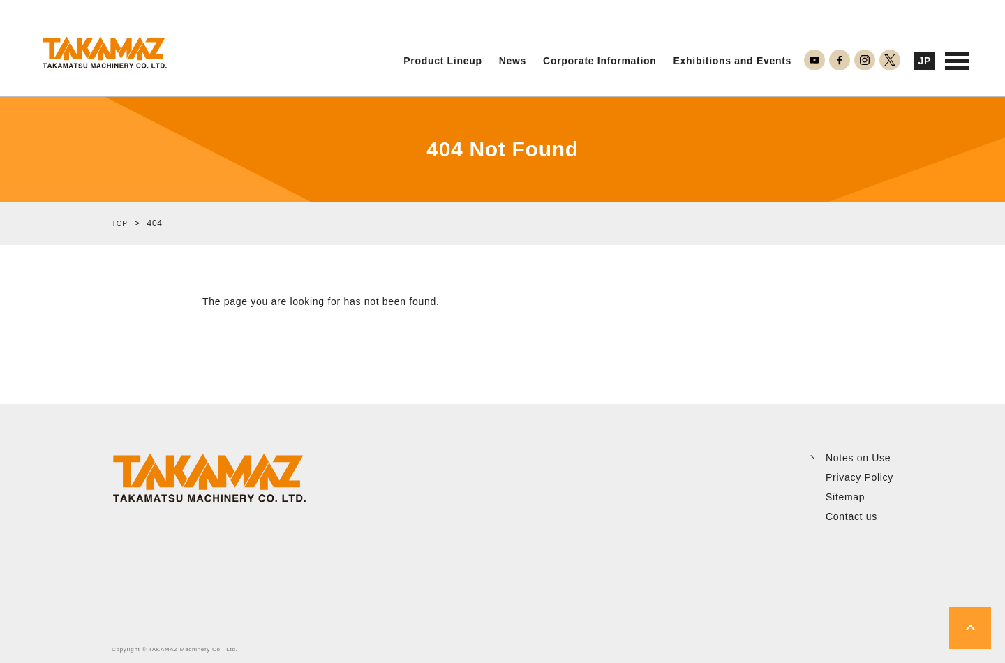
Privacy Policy (859, 477)
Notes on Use (858, 458)
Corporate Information (599, 61)
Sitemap (845, 497)
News (512, 61)
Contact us (851, 516)
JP (924, 60)
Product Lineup (442, 61)
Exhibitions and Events (732, 61)
